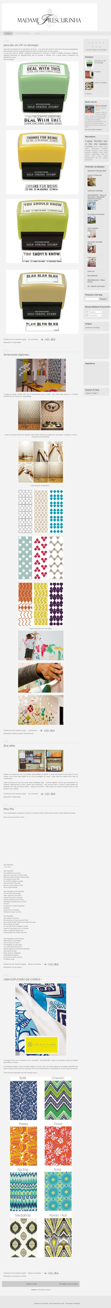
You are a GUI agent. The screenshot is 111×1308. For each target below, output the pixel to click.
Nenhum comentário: (35, 964)
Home (8, 33)
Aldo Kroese (64, 394)
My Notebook (93, 276)
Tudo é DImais (93, 228)
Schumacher (16, 1276)
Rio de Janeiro (17, 967)
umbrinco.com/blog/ (95, 191)
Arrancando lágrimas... (17, 354)
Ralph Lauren (102, 156)
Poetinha (98, 72)
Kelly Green (92, 257)
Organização (16, 797)
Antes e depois (98, 146)
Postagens (91, 312)
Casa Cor (91, 271)
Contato (38, 33)
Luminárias (89, 146)
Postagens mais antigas (68, 1284)
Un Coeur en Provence (96, 214)
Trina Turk (14, 1060)
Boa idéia (9, 745)
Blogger (77, 1303)
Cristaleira (104, 148)
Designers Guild (97, 150)
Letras (101, 152)
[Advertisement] (96, 345)
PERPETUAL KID (9, 57)
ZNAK (49, 394)
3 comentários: (33, 730)
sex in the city (96, 143)
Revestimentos (29, 733)
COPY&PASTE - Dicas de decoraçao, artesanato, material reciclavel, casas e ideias (97, 197)
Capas (89, 141)
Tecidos (23, 1276)
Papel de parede (17, 733)
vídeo (58, 776)
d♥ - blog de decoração (96, 286)
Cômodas (88, 150)
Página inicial (31, 1284)
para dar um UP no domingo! (21, 45)
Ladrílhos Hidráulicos (91, 152)
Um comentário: (33, 339)
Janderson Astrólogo (92, 327)
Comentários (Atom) (43, 1290)
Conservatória (95, 148)
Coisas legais (16, 342)
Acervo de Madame (22, 33)
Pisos (93, 156)
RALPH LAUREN (101, 83)
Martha (46, 774)
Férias (105, 150)
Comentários (92, 315)
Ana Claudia (102, 106)
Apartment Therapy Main (97, 171)
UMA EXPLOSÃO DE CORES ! (23, 979)
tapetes (103, 144)
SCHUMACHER (45, 1060)
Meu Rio (9, 808)
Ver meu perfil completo (93, 129)
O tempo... (89, 94)
